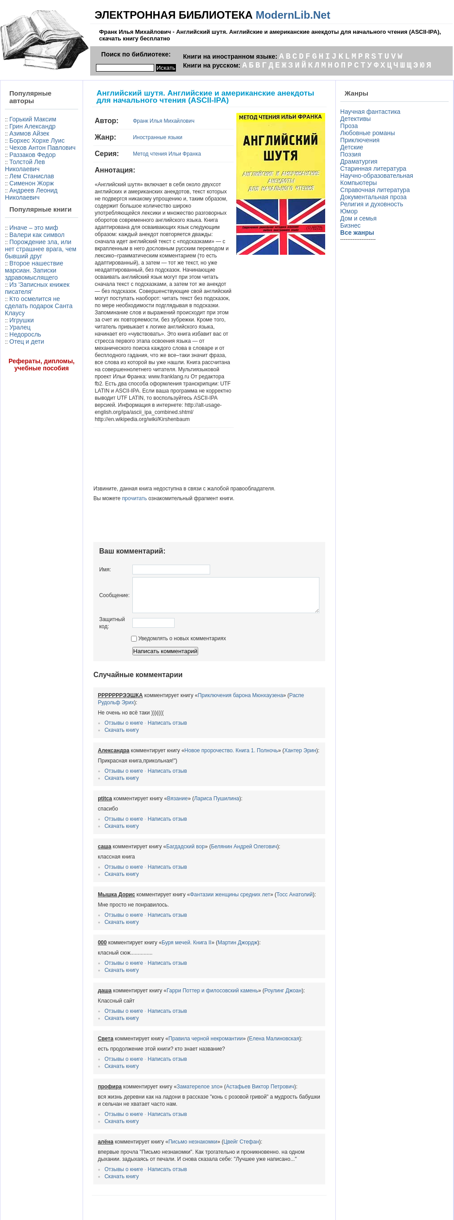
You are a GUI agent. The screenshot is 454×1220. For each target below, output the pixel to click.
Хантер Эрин (280, 721)
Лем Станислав (31, 190)
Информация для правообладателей (227, 1198)
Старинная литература (375, 168)
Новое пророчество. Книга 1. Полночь (211, 721)
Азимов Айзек (29, 133)
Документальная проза (375, 197)
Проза (351, 125)
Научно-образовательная (378, 175)
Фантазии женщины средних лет (210, 866)
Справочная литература (377, 189)
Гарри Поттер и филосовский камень (192, 962)
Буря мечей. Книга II (166, 914)
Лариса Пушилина (196, 770)
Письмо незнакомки (172, 1113)
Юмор (350, 211)
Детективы (357, 118)
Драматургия (360, 161)
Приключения (362, 140)
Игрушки (21, 377)
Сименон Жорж (31, 197)
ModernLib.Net (292, 15)
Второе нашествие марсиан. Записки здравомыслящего (31, 317)
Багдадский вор (165, 818)
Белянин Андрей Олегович (224, 818)
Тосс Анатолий (274, 866)
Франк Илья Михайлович (143, 121)
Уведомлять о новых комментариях (158, 609)
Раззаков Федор (32, 169)
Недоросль (25, 391)
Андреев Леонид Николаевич (31, 208)
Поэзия (352, 154)
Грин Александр (32, 126)
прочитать (114, 463)
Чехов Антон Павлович (25, 158)
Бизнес (352, 225)
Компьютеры (360, 182)
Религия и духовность (373, 204)
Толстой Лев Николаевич (25, 180)
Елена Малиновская (254, 1010)
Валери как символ (23, 267)
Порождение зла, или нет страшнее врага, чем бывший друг (30, 288)
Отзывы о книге (103, 694)
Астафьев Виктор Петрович (240, 1058)
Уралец (20, 384)
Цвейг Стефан (221, 1113)
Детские (353, 147)
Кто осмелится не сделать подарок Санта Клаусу (28, 359)
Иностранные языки (137, 137)
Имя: (85, 534)
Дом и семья (360, 218)
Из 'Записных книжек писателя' (29, 338)
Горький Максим (32, 119)
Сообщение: (94, 563)
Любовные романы (369, 132)
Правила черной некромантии (185, 1010)
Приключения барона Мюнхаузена (220, 666)
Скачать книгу (101, 701)
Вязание (157, 770)
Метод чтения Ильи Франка (146, 154)
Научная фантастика (372, 111)
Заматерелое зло (177, 1058)
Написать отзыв (147, 694)
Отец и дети (26, 398)
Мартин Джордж (217, 914)
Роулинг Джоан (262, 962)
